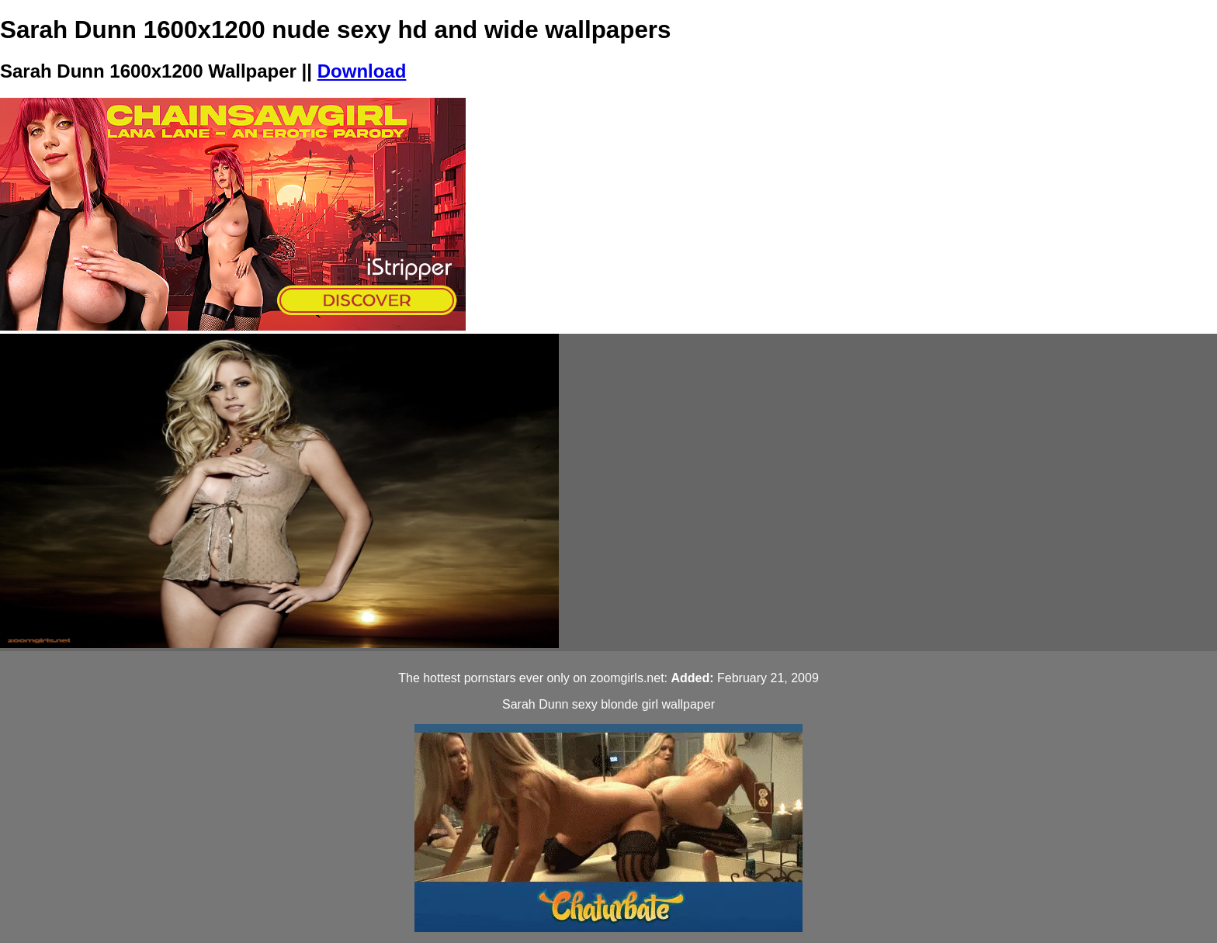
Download (362, 71)
